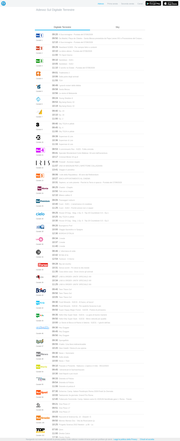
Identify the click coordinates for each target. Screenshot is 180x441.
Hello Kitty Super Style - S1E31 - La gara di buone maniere (79, 314)
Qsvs (57, 429)
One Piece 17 (61, 404)
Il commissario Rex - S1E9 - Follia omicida (72, 149)
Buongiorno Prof (62, 225)
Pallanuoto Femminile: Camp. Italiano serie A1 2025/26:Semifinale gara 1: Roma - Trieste (92, 399)
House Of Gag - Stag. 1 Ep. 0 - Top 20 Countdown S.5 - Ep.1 (80, 212)
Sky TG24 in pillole (63, 123)
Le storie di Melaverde (64, 93)
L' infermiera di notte (64, 251)
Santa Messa (61, 89)
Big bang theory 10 (63, 102)
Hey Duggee (60, 327)
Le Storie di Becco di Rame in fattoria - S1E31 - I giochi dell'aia (81, 322)
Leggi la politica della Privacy (125, 439)
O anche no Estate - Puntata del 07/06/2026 (73, 67)
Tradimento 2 (61, 72)
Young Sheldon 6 (62, 98)
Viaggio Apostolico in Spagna (67, 229)
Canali (140, 4)
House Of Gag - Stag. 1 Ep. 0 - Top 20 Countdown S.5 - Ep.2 (80, 220)
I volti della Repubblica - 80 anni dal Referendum (75, 174)
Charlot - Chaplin (62, 187)
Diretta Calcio (61, 433)
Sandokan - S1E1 (62, 60)
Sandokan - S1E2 (62, 63)
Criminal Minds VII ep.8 (65, 157)
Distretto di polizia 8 (63, 386)
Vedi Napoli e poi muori (65, 373)
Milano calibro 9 (62, 195)
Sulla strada (60, 357)
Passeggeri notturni (63, 200)
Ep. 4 (57, 127)
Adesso (101, 4)
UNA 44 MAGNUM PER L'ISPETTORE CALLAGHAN (77, 165)
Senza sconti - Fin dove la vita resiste (70, 267)
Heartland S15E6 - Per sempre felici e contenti (74, 47)
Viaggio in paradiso (63, 169)
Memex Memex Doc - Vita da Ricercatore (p (73, 420)
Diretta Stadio (61, 437)
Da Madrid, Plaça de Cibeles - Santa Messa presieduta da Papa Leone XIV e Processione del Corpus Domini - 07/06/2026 (98, 38)
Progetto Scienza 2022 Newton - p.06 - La (72, 424)
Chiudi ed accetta (147, 439)
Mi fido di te (60, 255)
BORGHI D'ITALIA (63, 233)
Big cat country (61, 263)
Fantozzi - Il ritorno (63, 259)
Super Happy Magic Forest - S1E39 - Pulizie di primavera (79, 310)
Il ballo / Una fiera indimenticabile (69, 344)
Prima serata (112, 4)
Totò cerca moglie (62, 191)
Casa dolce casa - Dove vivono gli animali (72, 271)
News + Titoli (60, 360)
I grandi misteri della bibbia (66, 85)
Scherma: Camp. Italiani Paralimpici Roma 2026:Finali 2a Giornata (82, 391)
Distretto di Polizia (63, 378)
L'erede (58, 238)
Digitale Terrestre (62, 27)
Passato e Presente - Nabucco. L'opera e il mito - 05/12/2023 (80, 365)
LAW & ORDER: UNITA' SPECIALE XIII (71, 276)
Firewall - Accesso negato (66, 162)
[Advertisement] (90, 18)
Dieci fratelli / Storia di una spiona (69, 348)
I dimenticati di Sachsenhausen (68, 369)
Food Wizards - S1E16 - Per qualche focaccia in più (76, 306)
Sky (117, 27)
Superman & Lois (62, 136)
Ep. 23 (58, 111)
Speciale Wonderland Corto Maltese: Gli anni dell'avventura (79, 153)
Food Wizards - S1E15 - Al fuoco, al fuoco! (73, 302)
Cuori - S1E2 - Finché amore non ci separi (72, 208)
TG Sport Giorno (62, 55)
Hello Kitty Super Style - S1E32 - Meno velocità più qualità (79, 318)
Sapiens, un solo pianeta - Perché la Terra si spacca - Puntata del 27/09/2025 (87, 182)
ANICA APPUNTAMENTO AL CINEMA (71, 178)
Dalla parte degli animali (65, 76)
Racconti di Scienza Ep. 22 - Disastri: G (71, 416)
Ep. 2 (57, 118)
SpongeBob (60, 340)
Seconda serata (127, 4)
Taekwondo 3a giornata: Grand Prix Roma (72, 395)
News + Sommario (63, 353)
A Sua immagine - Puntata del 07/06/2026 (72, 34)
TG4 (57, 80)
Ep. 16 (58, 114)
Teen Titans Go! (62, 289)
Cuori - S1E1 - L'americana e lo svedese (72, 204)
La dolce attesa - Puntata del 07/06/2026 (72, 51)
